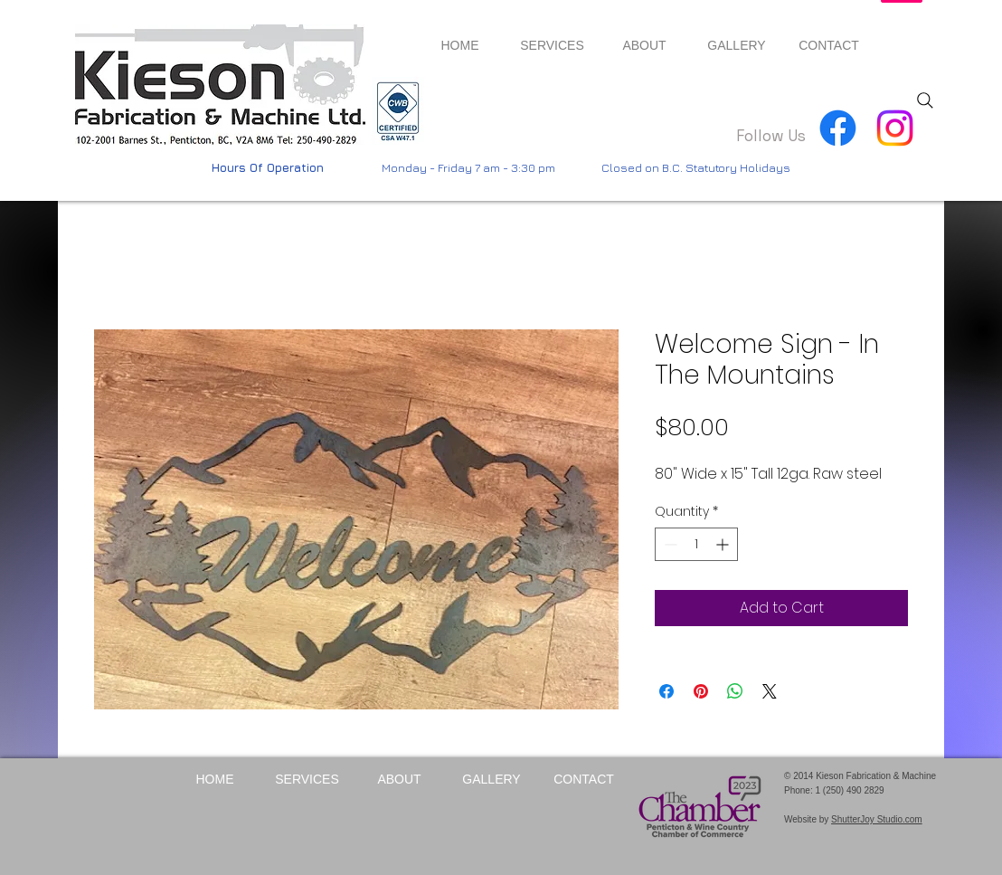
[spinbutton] (696, 544)
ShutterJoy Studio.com (876, 819)
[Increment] (724, 544)
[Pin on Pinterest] (701, 691)
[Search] (925, 100)
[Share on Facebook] (666, 691)
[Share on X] (769, 691)
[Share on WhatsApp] (735, 691)
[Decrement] (668, 544)
